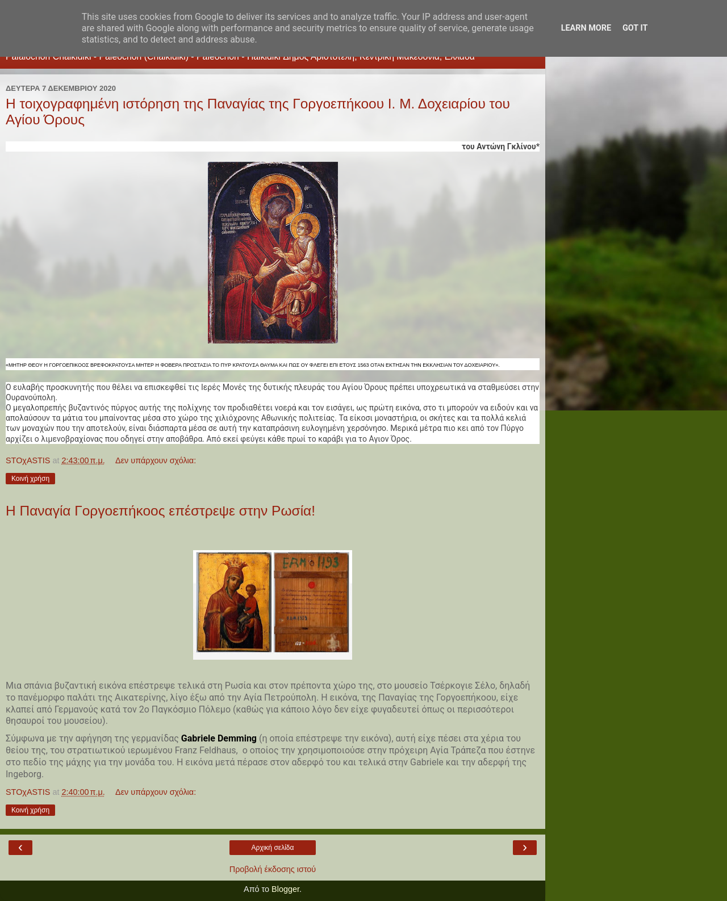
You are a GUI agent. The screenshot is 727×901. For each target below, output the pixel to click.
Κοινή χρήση (30, 479)
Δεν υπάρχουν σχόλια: (155, 460)
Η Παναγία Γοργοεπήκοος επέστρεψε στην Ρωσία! (160, 510)
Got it (634, 28)
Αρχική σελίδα (273, 848)
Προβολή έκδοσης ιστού (272, 869)
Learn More (586, 28)
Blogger (285, 889)
